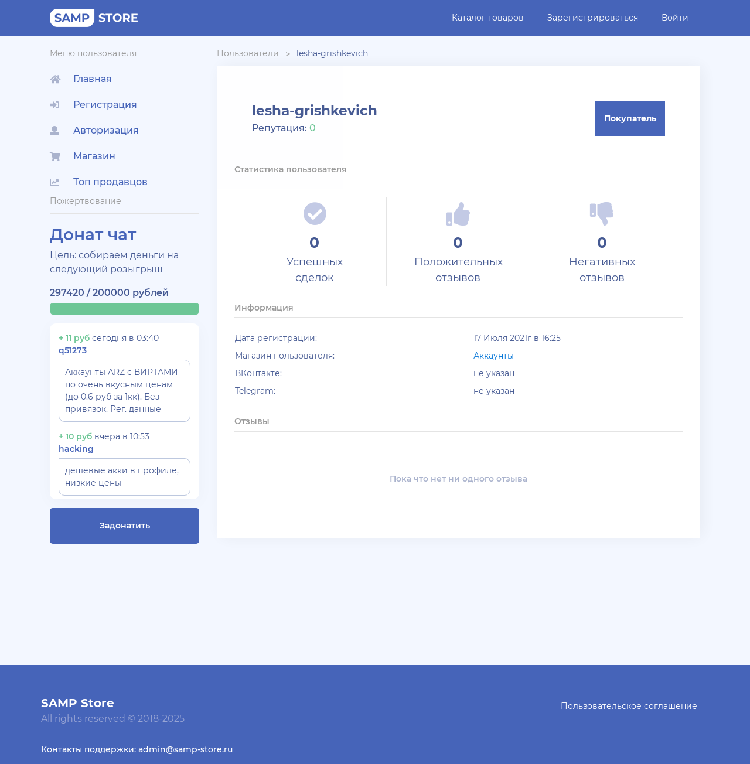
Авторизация (94, 130)
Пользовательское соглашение (629, 706)
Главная (81, 78)
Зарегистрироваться (592, 17)
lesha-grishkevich (332, 53)
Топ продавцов (99, 181)
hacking (76, 449)
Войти (675, 17)
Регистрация (93, 104)
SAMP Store (77, 703)
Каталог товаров (488, 17)
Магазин (82, 156)
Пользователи (248, 53)
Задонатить (125, 525)
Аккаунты (493, 355)
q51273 (73, 350)
